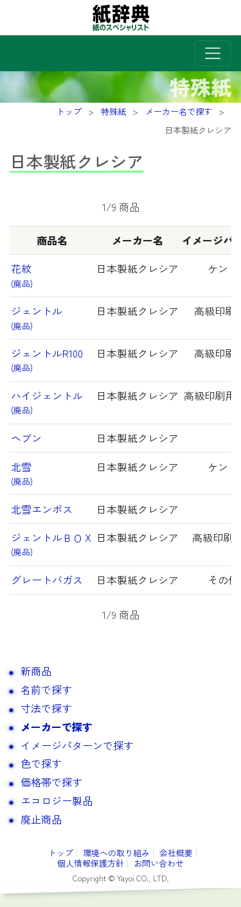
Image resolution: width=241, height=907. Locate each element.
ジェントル (36, 317)
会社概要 (176, 853)
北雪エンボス (42, 509)
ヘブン (26, 437)
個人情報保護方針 (90, 863)
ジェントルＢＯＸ (52, 544)
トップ (60, 853)
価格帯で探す (51, 782)
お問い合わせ (159, 863)
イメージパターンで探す (77, 745)
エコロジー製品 (57, 800)
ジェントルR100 (47, 359)
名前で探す (46, 689)
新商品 (36, 670)
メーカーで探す (57, 726)
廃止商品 (41, 819)
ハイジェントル (47, 402)
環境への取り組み (116, 853)
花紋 (22, 275)
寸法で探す (46, 708)
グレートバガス (47, 579)
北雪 (22, 473)
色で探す (41, 763)
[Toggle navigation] (213, 53)
